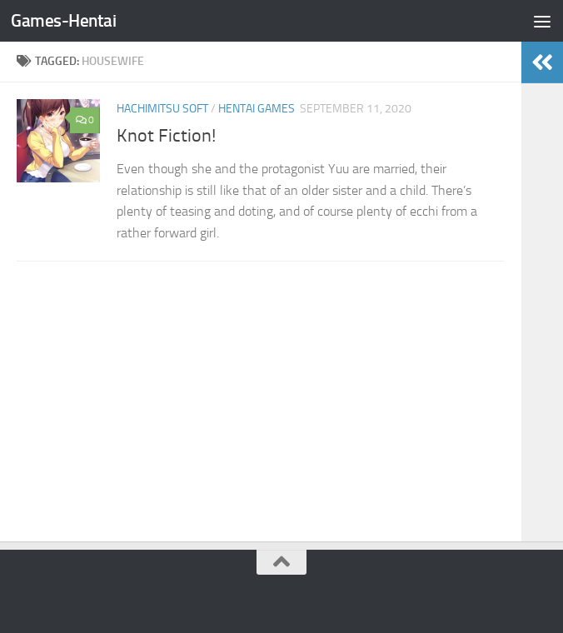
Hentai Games (256, 109)
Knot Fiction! (166, 136)
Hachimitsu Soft (162, 109)
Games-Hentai (63, 20)
